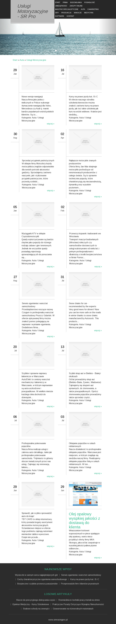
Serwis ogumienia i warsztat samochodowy (81, 575)
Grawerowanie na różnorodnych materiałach (73, 609)
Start (15, 60)
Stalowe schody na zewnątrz (36, 609)
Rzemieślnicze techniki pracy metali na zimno (79, 600)
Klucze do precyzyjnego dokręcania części (35, 600)
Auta (22, 60)
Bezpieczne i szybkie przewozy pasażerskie (37, 584)
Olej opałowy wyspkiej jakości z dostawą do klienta (84, 520)
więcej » (50, 124)
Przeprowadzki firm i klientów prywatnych (80, 584)
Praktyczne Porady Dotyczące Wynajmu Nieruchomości (78, 604)
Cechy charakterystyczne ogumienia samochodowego (42, 579)
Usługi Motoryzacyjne (36, 60)
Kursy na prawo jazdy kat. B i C (84, 579)
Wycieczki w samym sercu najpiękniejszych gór (36, 575)
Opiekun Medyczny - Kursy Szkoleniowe (30, 604)
